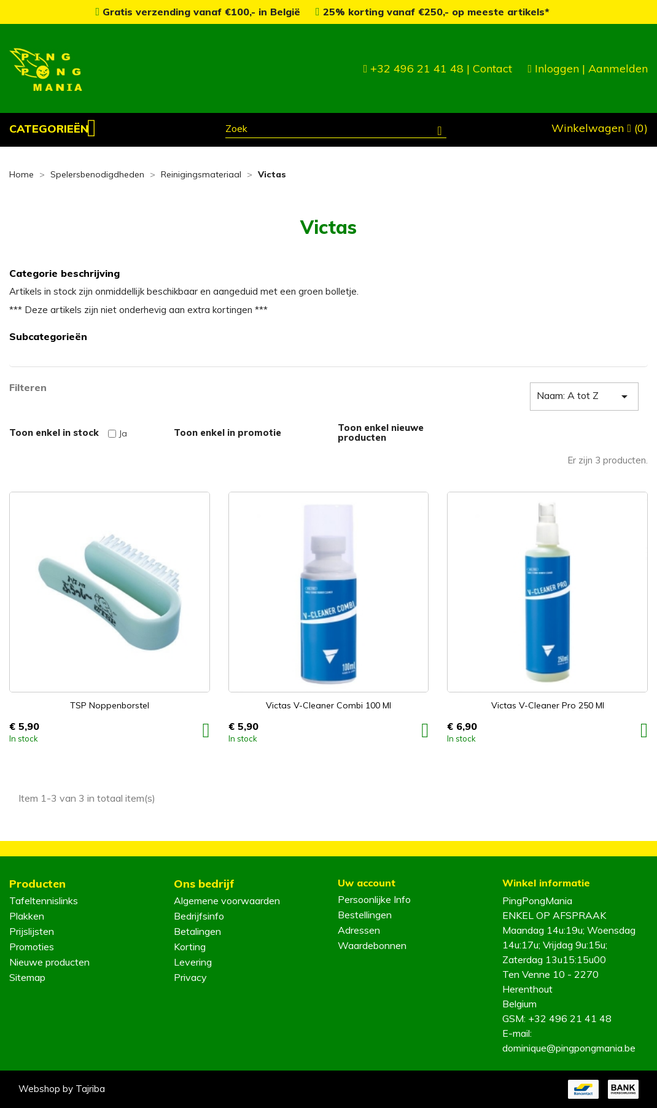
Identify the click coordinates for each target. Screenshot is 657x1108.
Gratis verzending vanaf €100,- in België (199, 12)
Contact (492, 68)
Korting (190, 946)
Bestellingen (365, 914)
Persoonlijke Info (374, 899)
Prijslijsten (31, 931)
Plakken (26, 916)
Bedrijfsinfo (199, 916)
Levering (193, 962)
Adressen (359, 930)
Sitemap (27, 977)
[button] (52, 129)
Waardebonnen (372, 945)
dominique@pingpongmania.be (569, 1048)
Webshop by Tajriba (61, 1088)
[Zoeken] (335, 130)
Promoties (31, 946)
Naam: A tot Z (584, 396)
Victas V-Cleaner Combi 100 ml (328, 705)
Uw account (366, 883)
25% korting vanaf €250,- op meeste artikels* (433, 12)
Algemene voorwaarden (227, 900)
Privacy (190, 977)
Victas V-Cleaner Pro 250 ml (547, 705)
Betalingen (197, 931)
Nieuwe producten (49, 962)
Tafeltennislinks (43, 900)
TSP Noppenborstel (109, 705)
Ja (123, 433)
